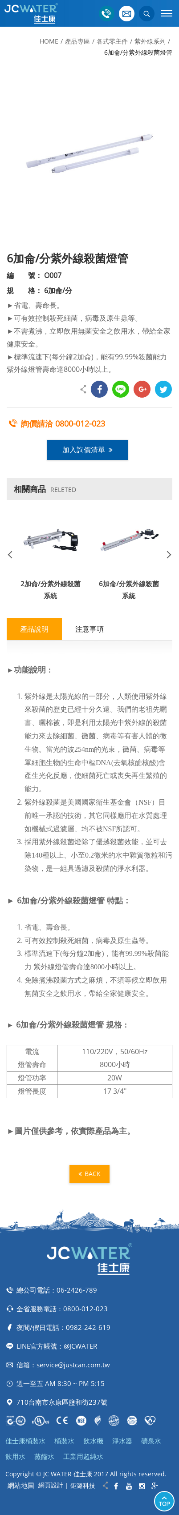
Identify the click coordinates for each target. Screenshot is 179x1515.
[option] (89, 154)
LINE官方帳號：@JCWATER (56, 1346)
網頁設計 (50, 1485)
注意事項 (89, 629)
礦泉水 (151, 1440)
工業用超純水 (83, 1456)
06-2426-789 (77, 1289)
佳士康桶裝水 (25, 1440)
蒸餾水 (44, 1456)
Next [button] (165, 554)
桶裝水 (64, 1440)
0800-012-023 (80, 423)
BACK (89, 1173)
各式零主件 (112, 41)
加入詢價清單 (87, 450)
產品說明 (34, 629)
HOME (49, 41)
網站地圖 (21, 1485)
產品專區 (77, 41)
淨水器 (122, 1440)
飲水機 (93, 1440)
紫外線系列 (150, 41)
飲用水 (15, 1456)
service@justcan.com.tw (73, 1364)
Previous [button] (13, 554)
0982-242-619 (88, 1327)
